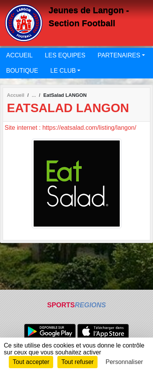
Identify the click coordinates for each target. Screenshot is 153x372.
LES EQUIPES (65, 55)
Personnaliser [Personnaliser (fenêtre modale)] (124, 362)
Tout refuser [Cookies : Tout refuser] (77, 362)
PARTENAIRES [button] (119, 55)
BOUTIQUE (22, 70)
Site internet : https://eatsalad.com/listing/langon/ (70, 127)
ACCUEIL (19, 55)
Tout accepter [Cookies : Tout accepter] (31, 362)
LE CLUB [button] (63, 70)
